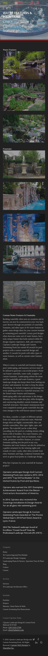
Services (6, 584)
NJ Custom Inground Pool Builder (15, 555)
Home (5, 552)
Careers (5, 570)
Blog (4, 564)
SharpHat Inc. (8, 648)
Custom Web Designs (19, 645)
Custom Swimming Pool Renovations (16, 609)
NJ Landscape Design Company (14, 558)
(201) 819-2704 (14, 627)
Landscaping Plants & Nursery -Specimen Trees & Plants (23, 561)
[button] (16, 3)
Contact (6, 567)
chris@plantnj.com (16, 630)
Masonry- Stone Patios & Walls (14, 606)
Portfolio (6, 600)
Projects (6, 603)
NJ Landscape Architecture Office (15, 587)
